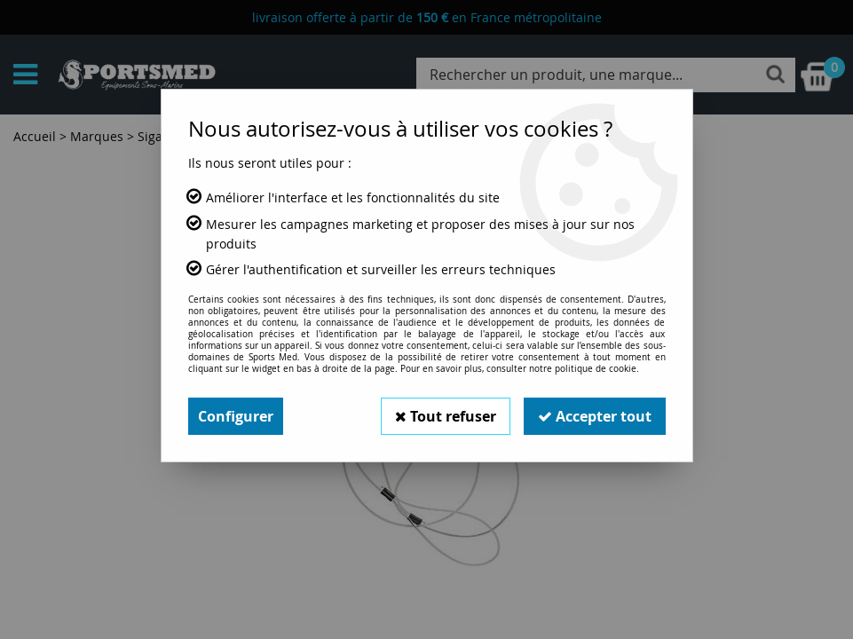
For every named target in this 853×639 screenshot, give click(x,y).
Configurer (235, 416)
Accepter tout (595, 416)
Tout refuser (445, 416)
